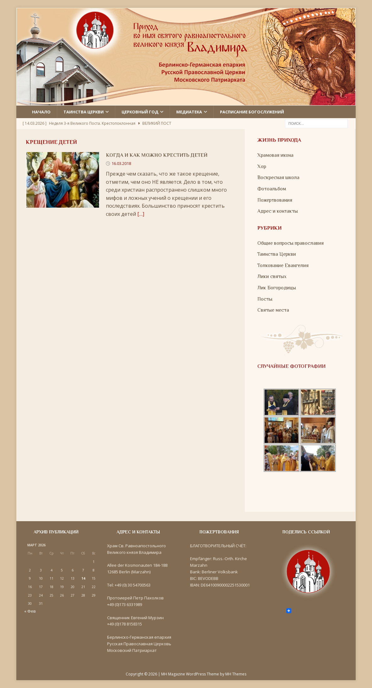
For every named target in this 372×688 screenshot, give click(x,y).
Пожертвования (274, 200)
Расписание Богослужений (252, 112)
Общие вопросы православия (290, 243)
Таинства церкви (83, 112)
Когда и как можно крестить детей (156, 155)
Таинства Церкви (276, 254)
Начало (41, 112)
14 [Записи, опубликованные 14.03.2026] (83, 578)
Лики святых (272, 276)
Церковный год (140, 112)
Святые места (273, 310)
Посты (264, 299)
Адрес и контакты (277, 211)
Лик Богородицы (276, 288)
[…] (140, 213)
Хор (261, 166)
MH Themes (235, 674)
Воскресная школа (278, 177)
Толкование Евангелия (283, 265)
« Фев (30, 611)
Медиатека (189, 112)
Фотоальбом (271, 189)
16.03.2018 (121, 163)
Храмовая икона (275, 155)
